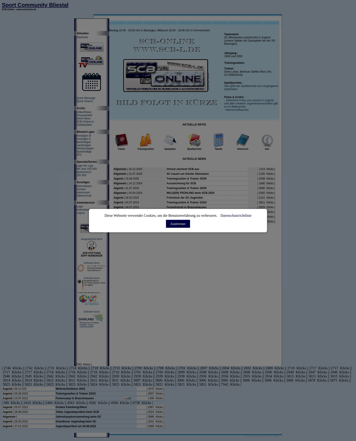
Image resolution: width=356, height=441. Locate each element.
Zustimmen (178, 223)
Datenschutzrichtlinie (236, 215)
